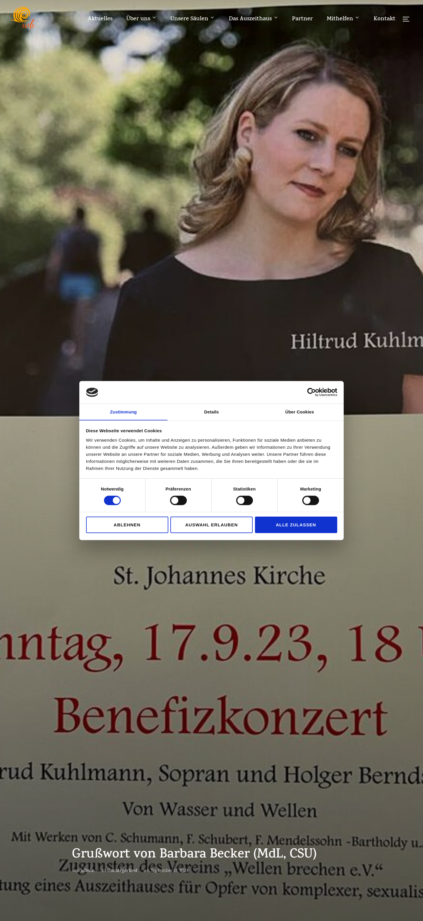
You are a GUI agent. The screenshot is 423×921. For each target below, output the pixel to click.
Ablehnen (127, 524)
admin (88, 871)
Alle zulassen (296, 524)
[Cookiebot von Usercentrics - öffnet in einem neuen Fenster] (311, 392)
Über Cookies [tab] (299, 411)
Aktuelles (99, 19)
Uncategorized (122, 871)
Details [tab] (211, 411)
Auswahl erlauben (211, 524)
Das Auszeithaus (253, 19)
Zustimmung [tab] (123, 411)
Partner (302, 19)
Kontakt (384, 19)
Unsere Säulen (192, 19)
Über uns (141, 19)
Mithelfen (343, 19)
